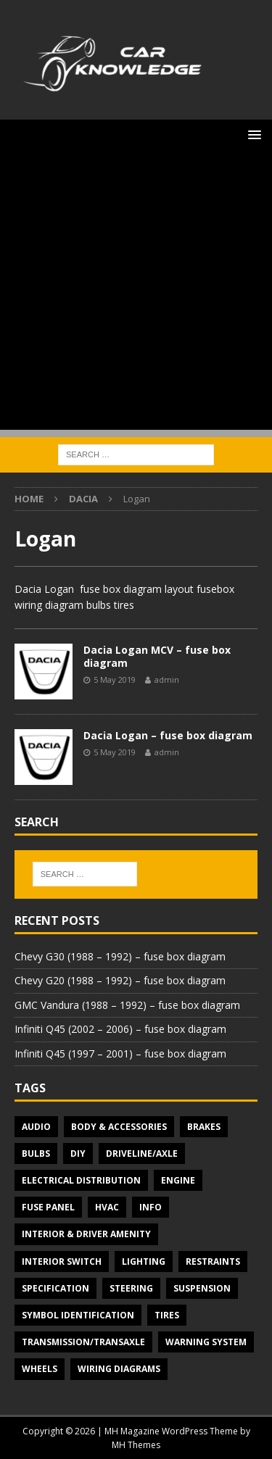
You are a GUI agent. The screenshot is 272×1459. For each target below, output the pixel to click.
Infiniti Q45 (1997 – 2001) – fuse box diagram (120, 1053)
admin (166, 679)
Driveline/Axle (142, 1153)
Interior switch (62, 1261)
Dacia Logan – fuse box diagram (167, 735)
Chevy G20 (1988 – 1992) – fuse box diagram (120, 980)
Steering (131, 1288)
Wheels (39, 1369)
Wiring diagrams (119, 1369)
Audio (36, 1127)
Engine (178, 1180)
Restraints (213, 1261)
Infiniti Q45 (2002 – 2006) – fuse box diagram (120, 1029)
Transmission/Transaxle (83, 1342)
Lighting (143, 1261)
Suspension (202, 1288)
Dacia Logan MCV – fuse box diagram (157, 656)
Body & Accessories (119, 1127)
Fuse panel (48, 1207)
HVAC (107, 1207)
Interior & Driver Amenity (86, 1234)
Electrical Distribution (81, 1180)
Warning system (206, 1342)
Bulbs (36, 1153)
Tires (166, 1315)
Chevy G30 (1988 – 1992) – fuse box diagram (120, 956)
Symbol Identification (78, 1315)
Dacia (83, 498)
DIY (78, 1153)
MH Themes (136, 1445)
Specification (55, 1288)
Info (150, 1207)
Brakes (204, 1127)
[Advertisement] (136, 294)
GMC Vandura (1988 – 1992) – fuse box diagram (127, 1005)
